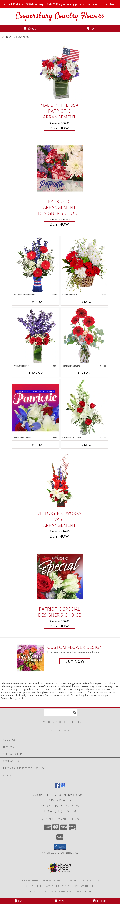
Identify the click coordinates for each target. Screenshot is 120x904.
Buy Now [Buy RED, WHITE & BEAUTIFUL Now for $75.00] (36, 302)
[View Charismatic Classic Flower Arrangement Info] (84, 407)
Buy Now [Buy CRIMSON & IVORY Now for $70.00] (84, 302)
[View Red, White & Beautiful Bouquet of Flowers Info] (35, 264)
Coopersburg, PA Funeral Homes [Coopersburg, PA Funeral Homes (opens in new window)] (41, 880)
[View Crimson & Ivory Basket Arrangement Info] (84, 264)
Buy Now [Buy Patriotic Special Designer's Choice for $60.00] (59, 625)
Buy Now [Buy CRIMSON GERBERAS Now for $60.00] (84, 373)
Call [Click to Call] (20, 901)
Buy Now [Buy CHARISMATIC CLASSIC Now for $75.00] (84, 445)
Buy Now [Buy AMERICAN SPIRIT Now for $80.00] (36, 373)
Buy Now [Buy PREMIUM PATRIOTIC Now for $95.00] (36, 445)
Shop (30, 28)
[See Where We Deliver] (60, 730)
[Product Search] (61, 712)
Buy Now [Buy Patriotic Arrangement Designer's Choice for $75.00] (59, 224)
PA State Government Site (78, 886)
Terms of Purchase (61, 891)
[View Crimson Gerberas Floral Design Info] (84, 336)
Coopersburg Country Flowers (60, 16)
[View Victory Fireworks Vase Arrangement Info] (60, 480)
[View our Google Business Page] (62, 786)
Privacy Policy (37, 891)
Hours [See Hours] (100, 901)
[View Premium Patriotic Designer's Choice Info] (35, 407)
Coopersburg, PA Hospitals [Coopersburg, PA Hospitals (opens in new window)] (81, 880)
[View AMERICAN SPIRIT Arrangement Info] (35, 336)
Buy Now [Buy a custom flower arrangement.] (75, 661)
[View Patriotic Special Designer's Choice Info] (60, 576)
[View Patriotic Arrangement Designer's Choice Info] (60, 168)
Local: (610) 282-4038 (60, 811)
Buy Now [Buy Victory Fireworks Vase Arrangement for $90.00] (59, 536)
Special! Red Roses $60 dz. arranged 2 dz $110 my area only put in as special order (60, 4)
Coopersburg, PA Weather (42, 886)
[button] (60, 847)
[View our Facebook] (57, 786)
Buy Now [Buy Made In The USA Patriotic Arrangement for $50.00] (59, 127)
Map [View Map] (60, 901)
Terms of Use (83, 891)
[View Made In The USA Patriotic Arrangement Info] (60, 72)
